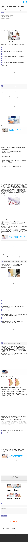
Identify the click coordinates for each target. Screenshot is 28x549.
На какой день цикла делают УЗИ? (6, 16)
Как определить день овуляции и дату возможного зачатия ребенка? (17, 499)
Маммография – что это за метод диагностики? (15, 130)
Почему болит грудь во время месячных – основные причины (17, 490)
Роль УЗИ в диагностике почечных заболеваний (10, 499)
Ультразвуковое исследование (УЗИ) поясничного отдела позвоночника (16, 456)
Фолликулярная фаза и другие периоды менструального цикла (17, 237)
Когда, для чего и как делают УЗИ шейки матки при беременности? (17, 371)
